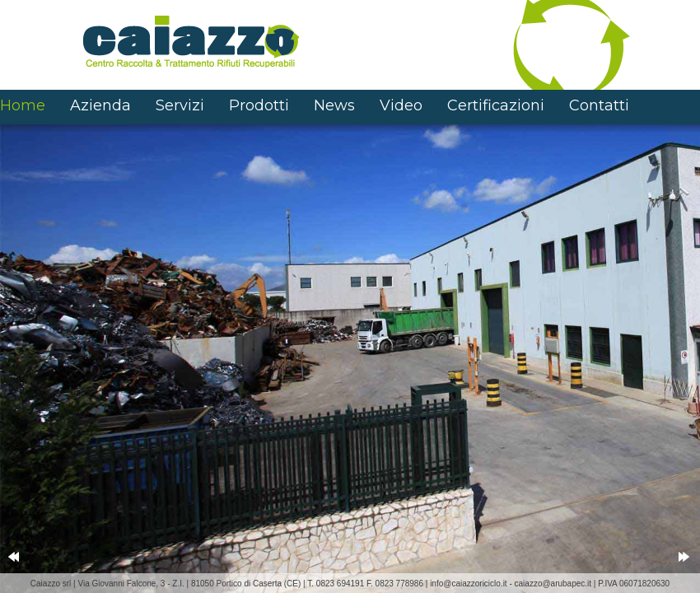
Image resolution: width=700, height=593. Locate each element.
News (334, 105)
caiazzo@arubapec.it (553, 583)
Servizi (180, 105)
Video (401, 105)
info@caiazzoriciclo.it (468, 583)
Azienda (100, 105)
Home (22, 105)
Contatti (599, 105)
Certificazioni (495, 105)
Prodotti (259, 105)
